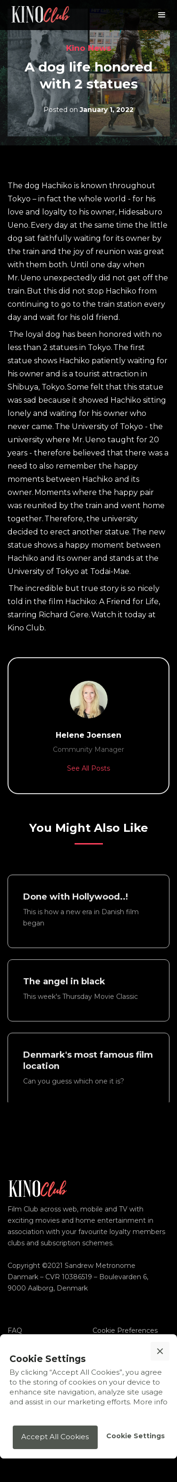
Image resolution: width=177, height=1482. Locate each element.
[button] (162, 15)
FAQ (15, 1330)
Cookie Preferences (125, 1330)
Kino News (88, 48)
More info (150, 1401)
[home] (40, 15)
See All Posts (88, 768)
